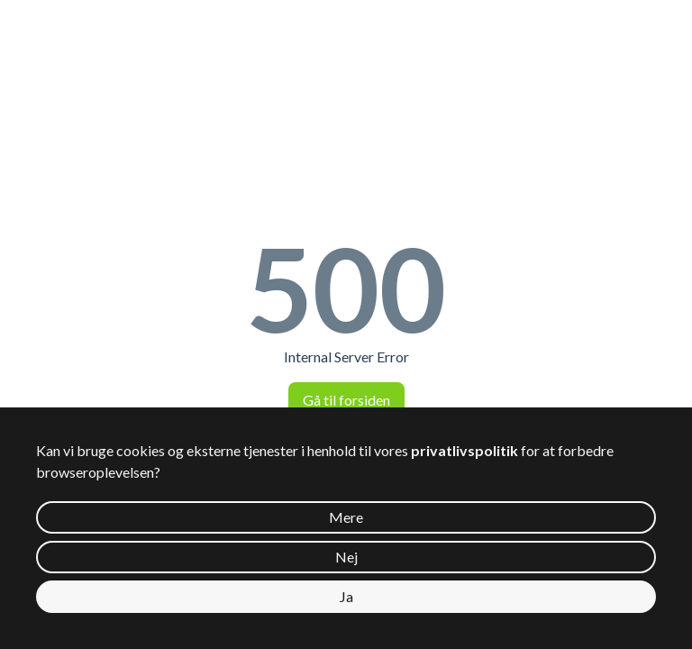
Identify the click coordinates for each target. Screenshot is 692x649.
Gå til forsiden (346, 399)
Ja (346, 596)
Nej (346, 556)
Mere (346, 517)
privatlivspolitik (464, 450)
